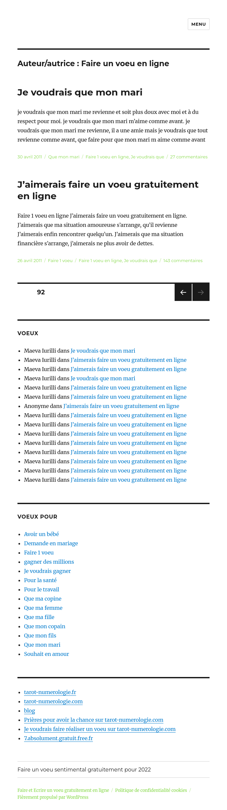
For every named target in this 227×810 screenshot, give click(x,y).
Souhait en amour (46, 654)
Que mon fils (40, 635)
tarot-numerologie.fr (50, 692)
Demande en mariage (51, 543)
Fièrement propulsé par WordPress (52, 797)
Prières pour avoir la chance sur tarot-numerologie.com (93, 719)
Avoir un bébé (41, 534)
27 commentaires (189, 156)
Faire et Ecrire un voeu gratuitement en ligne (63, 790)
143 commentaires (183, 260)
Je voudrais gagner (47, 571)
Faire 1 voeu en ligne (107, 156)
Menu (198, 24)
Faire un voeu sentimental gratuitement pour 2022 (84, 770)
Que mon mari (63, 156)
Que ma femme (43, 608)
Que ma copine (42, 598)
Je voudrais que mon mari (80, 92)
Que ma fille (39, 617)
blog (29, 710)
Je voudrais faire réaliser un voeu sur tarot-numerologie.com (100, 729)
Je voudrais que (147, 156)
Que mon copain (44, 626)
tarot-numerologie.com (53, 701)
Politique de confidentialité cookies (151, 790)
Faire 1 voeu (60, 260)
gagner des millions (49, 561)
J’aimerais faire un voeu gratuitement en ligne (128, 360)
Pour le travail (41, 589)
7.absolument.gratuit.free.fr (58, 738)
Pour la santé (40, 580)
